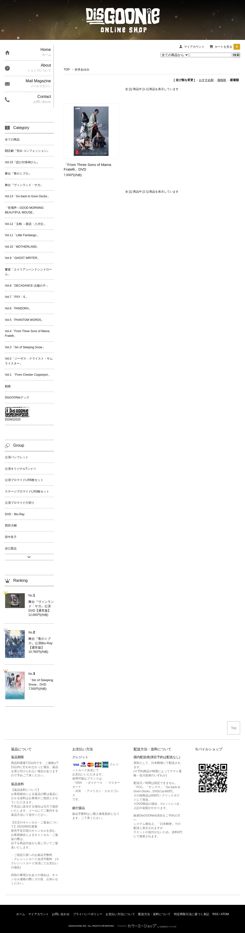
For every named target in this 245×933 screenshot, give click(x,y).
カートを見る (227, 46)
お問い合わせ (61, 914)
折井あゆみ (82, 69)
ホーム (20, 914)
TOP (67, 69)
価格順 (221, 80)
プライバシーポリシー (87, 914)
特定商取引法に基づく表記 (191, 914)
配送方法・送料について (154, 914)
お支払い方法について (120, 914)
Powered (147, 926)
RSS (215, 914)
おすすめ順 (206, 80)
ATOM (225, 914)
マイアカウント (194, 46)
